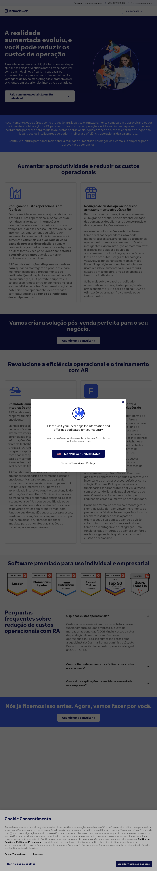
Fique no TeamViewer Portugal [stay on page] (78, 463)
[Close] (123, 402)
